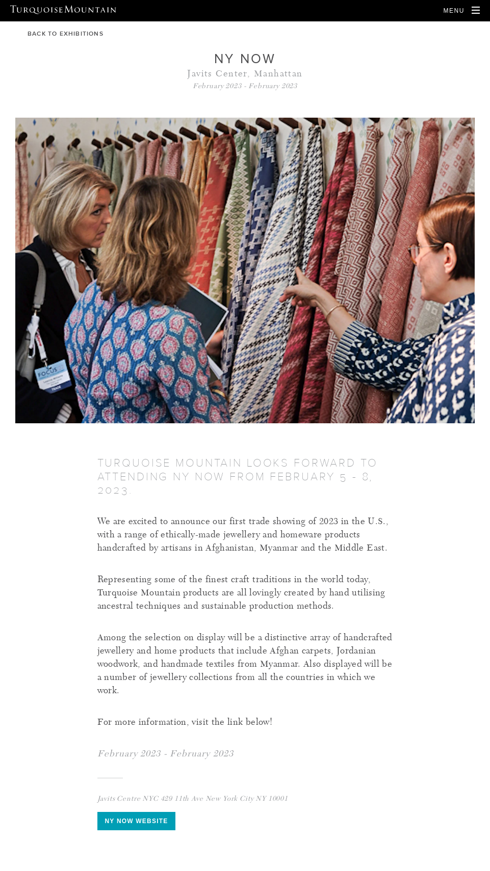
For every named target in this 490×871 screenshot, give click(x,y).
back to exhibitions (59, 33)
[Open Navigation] (461, 10)
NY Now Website (136, 821)
